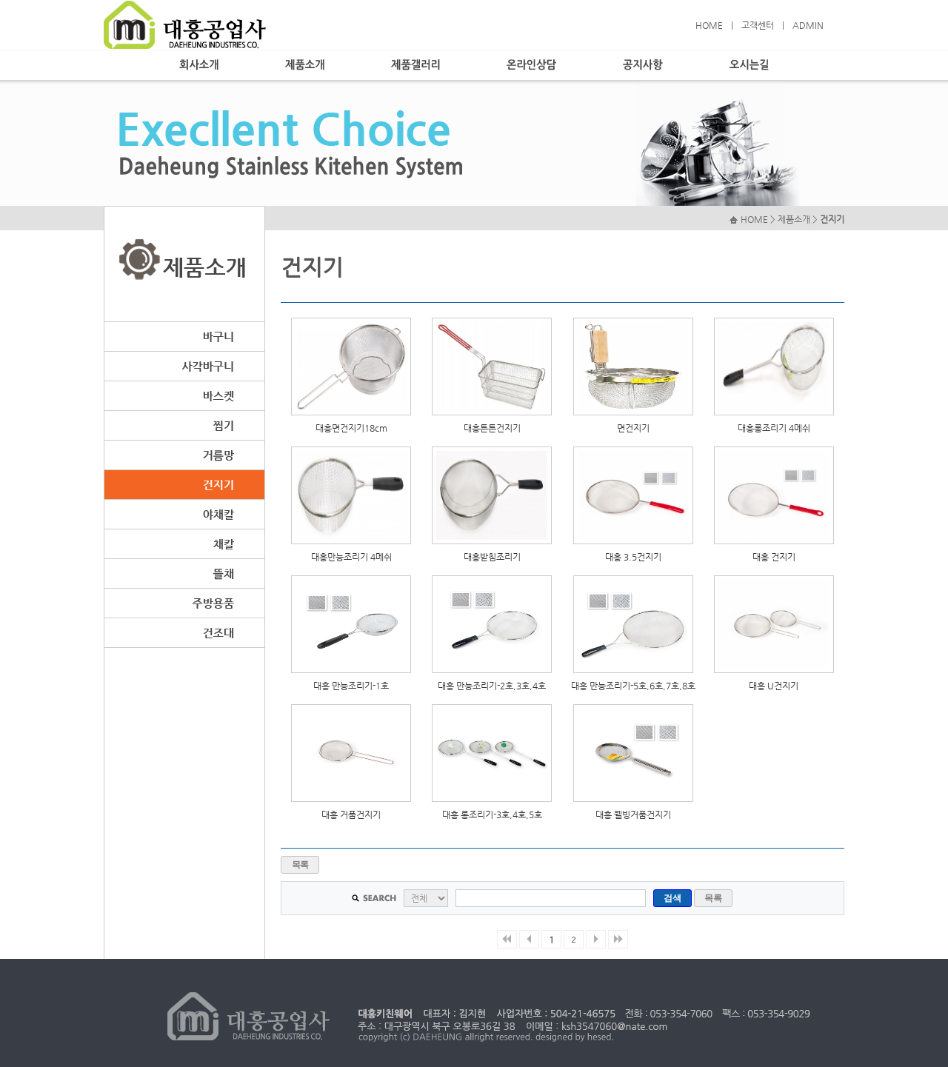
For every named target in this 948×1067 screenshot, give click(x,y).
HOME (709, 25)
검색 (672, 898)
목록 (300, 865)
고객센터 (757, 25)
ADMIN (808, 25)
